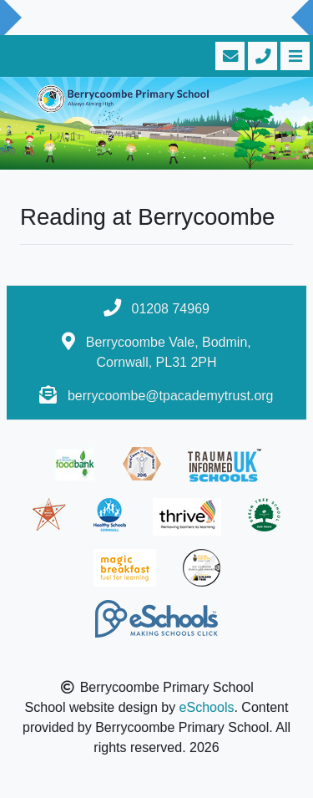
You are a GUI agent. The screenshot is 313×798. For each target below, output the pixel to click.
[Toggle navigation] (293, 56)
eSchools (207, 707)
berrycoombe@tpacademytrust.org (171, 396)
